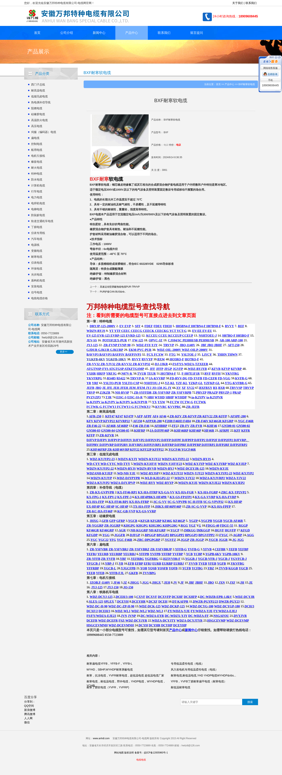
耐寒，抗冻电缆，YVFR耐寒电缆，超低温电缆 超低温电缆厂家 (125, 675)
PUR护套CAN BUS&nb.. (113, 291)
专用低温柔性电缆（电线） (187, 663)
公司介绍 (66, 32)
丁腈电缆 (36, 227)
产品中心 (131, 32)
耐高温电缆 (38, 90)
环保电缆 (36, 268)
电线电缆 (141, 759)
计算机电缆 (38, 185)
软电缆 (116, 179)
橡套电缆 (36, 161)
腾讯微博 (29, 714)
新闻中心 (99, 32)
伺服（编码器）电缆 (43, 132)
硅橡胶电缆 (38, 114)
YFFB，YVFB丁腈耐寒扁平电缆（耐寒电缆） (199, 681)
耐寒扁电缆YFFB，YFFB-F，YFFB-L (109, 663)
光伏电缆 (36, 274)
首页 (37, 32)
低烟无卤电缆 (39, 96)
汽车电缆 (36, 238)
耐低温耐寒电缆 (180, 687)
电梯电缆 (36, 209)
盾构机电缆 (38, 280)
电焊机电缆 (38, 203)
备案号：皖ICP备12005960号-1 (151, 752)
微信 (27, 722)
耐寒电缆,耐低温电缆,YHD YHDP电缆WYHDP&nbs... (203, 675)
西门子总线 (38, 84)
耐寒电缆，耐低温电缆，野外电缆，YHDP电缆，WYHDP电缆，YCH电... (126, 683)
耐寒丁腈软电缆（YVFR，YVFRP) (108, 687)
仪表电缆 (36, 262)
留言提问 (196, 32)
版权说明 (129, 752)
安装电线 (36, 286)
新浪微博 (29, 709)
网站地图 (119, 752)
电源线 (35, 244)
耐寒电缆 (36, 256)
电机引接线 (38, 155)
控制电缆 (36, 143)
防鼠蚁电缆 (38, 215)
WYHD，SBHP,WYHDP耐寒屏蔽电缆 (110, 669)
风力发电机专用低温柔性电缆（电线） (194, 669)
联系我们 (251, 3)
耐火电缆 (36, 167)
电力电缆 (36, 197)
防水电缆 (36, 179)
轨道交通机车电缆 (42, 221)
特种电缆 (36, 173)
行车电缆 (36, 191)
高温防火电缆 (39, 120)
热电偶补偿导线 (41, 102)
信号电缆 (36, 292)
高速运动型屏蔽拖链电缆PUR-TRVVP (120, 286)
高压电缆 (36, 126)
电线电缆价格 (39, 298)
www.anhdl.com (101, 738)
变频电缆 (36, 250)
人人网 (28, 718)
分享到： (29, 701)
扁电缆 (35, 138)
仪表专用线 (38, 233)
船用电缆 (36, 149)
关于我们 (237, 3)
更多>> (63, 351)
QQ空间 (29, 705)
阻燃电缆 (36, 108)
